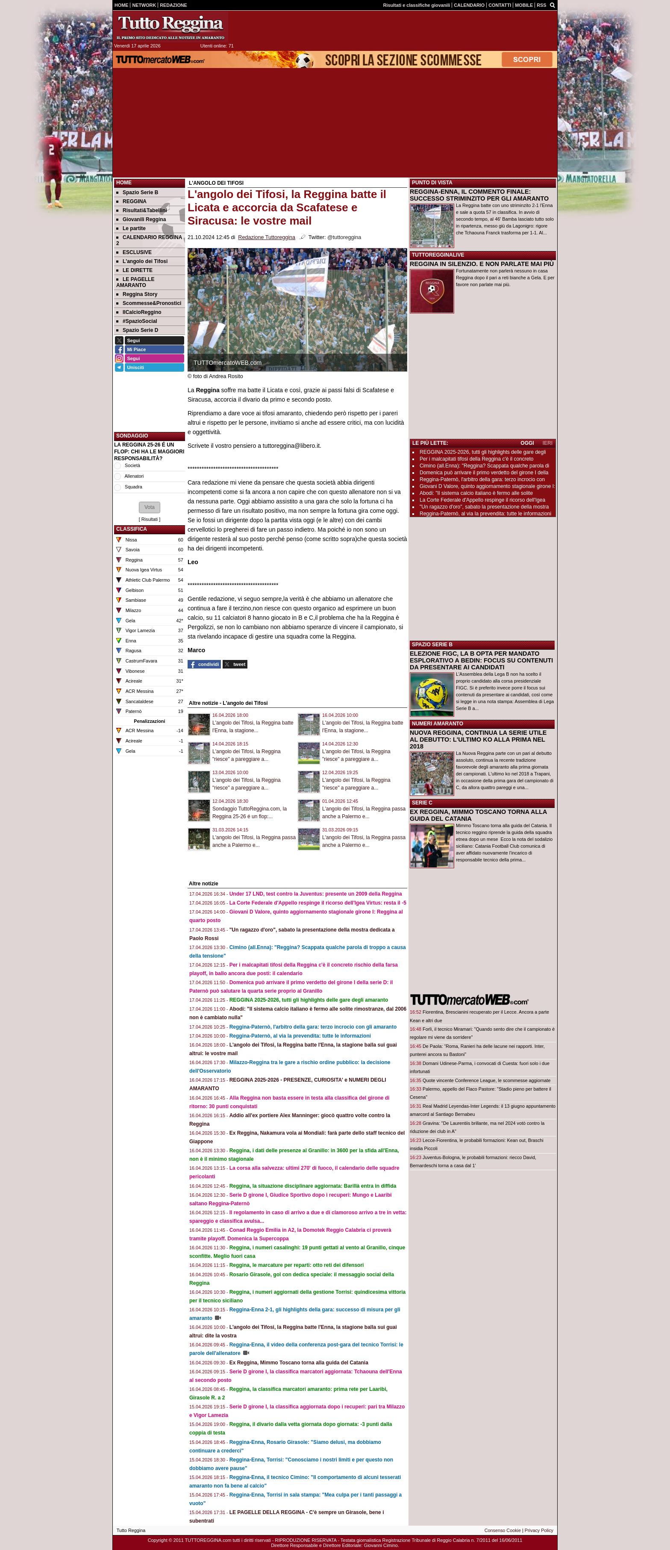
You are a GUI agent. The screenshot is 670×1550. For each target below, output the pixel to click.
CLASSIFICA (131, 529)
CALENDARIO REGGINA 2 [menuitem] (149, 240)
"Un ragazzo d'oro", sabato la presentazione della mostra (484, 507)
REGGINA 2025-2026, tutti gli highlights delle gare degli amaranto (308, 1000)
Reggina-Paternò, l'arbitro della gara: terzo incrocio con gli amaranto (313, 1027)
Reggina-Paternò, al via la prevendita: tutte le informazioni (300, 1036)
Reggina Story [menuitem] (136, 294)
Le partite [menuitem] (131, 228)
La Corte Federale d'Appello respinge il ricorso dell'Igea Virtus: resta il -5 (317, 903)
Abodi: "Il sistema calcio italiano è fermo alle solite (476, 493)
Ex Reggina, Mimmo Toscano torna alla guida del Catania (298, 1363)
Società (132, 465)
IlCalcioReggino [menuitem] (139, 312)
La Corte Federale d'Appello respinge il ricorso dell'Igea (482, 500)
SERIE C (422, 803)
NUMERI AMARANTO (437, 724)
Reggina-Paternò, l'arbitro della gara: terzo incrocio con (482, 479)
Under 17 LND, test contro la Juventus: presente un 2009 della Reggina (315, 894)
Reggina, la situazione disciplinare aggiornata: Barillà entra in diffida (313, 1186)
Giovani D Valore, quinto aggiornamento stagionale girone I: (487, 486)
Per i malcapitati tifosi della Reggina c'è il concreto (476, 459)
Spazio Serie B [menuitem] (137, 192)
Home (124, 183)
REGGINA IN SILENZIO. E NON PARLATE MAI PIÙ (482, 263)
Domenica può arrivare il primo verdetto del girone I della (484, 473)
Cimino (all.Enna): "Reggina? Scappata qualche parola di (484, 466)
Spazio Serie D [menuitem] (137, 330)
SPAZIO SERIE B (432, 645)
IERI (547, 443)
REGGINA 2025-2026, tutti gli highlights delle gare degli (483, 452)
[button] (149, 507)
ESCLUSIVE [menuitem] (134, 252)
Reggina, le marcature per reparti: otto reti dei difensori (296, 1265)
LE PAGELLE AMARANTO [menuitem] (135, 282)
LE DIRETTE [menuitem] (134, 270)
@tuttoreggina (344, 237)
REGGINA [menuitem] (131, 201)
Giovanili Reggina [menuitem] (141, 219)
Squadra (133, 486)
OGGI (527, 443)
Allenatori (134, 476)
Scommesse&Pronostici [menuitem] (148, 303)
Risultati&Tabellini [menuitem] (141, 210)
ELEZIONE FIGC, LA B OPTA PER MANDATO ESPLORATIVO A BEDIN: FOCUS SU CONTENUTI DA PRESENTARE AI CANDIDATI (481, 660)
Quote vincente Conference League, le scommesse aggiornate (487, 1080)
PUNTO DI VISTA (432, 183)
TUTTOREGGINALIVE (438, 255)
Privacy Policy (539, 1530)
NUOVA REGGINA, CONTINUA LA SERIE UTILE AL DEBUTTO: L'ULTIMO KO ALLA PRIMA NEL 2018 (478, 739)
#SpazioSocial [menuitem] (136, 321)
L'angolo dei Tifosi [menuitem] (142, 261)
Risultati (149, 519)
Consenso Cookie (503, 1530)
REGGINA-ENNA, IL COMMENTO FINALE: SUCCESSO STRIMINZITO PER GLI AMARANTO (479, 195)
